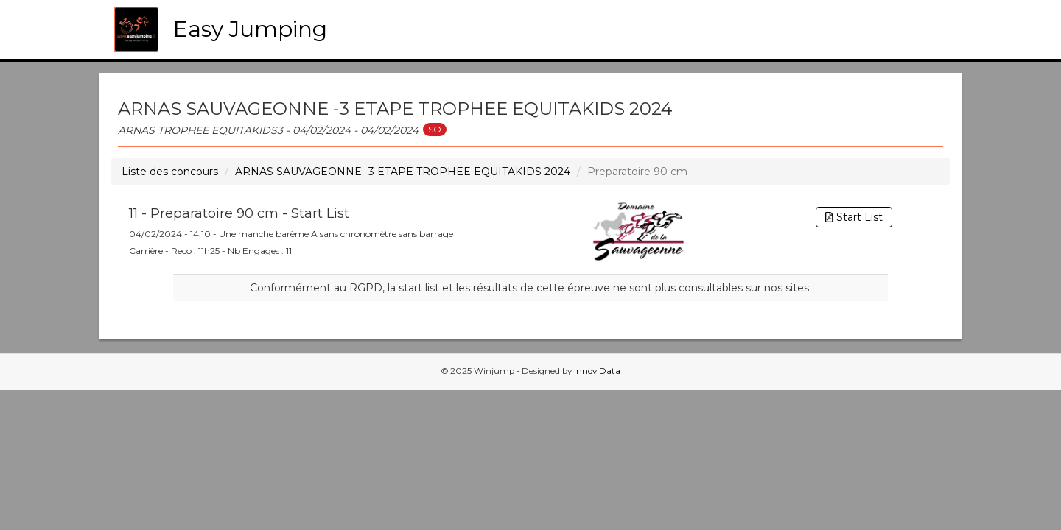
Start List (854, 217)
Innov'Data (597, 371)
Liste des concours (170, 171)
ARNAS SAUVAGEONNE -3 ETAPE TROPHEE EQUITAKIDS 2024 (402, 171)
